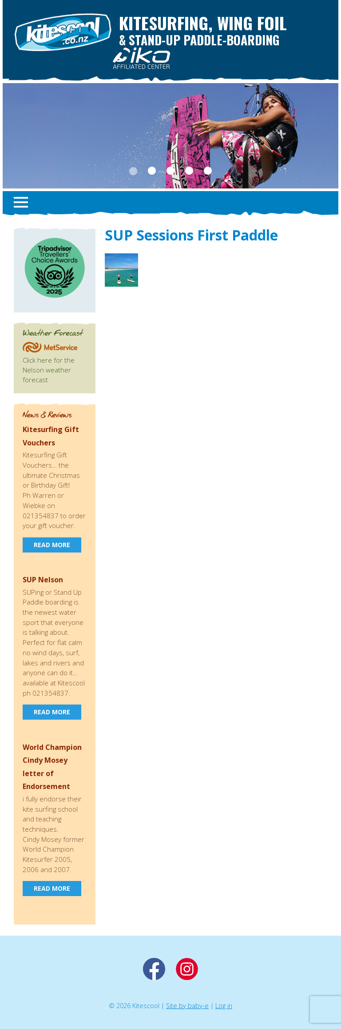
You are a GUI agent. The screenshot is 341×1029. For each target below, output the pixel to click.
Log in (223, 1005)
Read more (52, 545)
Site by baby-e (187, 1005)
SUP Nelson (43, 580)
